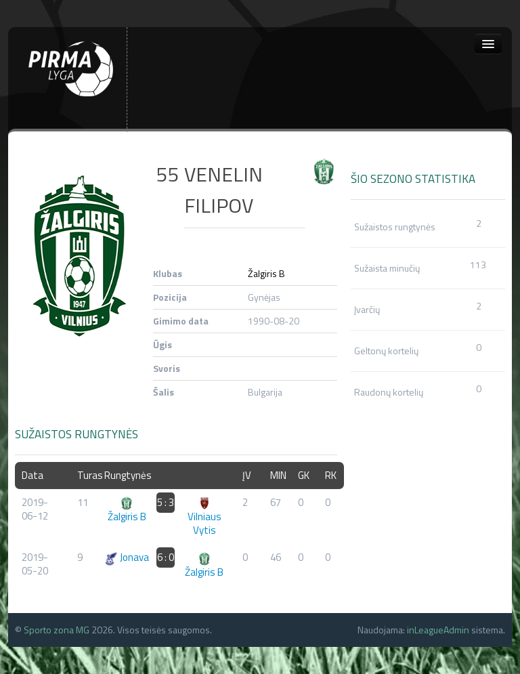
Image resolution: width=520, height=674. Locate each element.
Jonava (126, 557)
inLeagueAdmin (438, 630)
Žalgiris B (266, 273)
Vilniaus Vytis (204, 517)
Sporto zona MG (56, 630)
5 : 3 (165, 502)
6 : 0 (165, 557)
